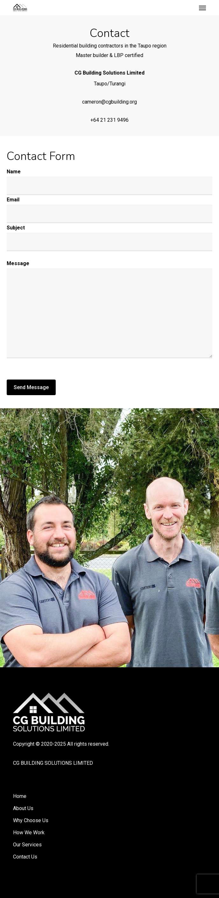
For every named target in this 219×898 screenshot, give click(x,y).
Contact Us (25, 857)
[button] (202, 7)
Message (18, 263)
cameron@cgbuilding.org (109, 102)
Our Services (27, 845)
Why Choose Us (30, 820)
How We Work (29, 832)
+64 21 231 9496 (109, 120)
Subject (16, 228)
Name (14, 172)
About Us (23, 808)
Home (19, 796)
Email (13, 200)
